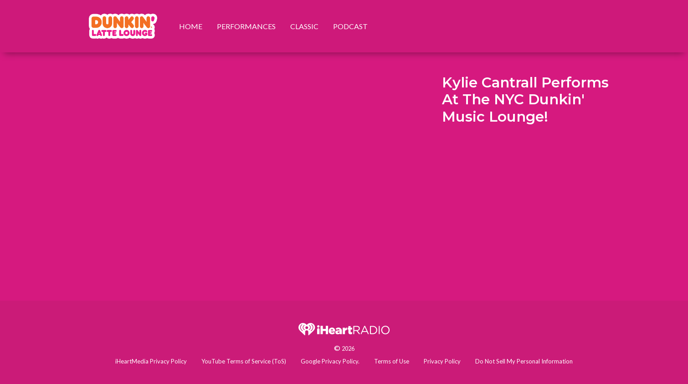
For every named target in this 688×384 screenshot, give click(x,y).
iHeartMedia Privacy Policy (151, 361)
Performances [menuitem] (246, 26)
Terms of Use (391, 361)
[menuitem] (123, 26)
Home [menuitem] (190, 26)
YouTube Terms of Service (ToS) (243, 361)
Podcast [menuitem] (350, 26)
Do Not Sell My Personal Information (524, 361)
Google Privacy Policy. (330, 361)
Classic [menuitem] (304, 26)
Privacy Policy (442, 361)
